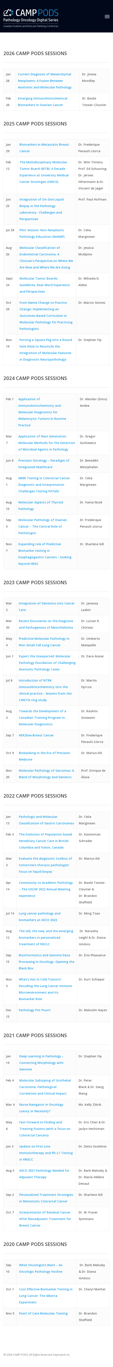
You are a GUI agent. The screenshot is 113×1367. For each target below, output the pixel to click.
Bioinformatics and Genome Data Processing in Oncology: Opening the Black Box (46, 961)
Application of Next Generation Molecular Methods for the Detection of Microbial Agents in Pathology (46, 442)
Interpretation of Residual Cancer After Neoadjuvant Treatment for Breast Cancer (45, 1218)
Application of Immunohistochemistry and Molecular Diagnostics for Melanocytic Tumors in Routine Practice (42, 412)
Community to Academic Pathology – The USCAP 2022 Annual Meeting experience (46, 889)
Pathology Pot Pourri (34, 1010)
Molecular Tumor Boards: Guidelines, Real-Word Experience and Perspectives (44, 285)
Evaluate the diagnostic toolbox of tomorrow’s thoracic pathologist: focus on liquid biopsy (45, 865)
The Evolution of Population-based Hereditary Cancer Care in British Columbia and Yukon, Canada (45, 840)
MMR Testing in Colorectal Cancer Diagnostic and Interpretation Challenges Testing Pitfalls (44, 484)
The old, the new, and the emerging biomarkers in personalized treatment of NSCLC (46, 937)
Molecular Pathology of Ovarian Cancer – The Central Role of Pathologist (42, 526)
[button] (107, 16)
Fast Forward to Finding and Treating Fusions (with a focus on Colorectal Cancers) (44, 1128)
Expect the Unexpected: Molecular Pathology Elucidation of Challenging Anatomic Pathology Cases (47, 662)
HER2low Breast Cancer (36, 735)
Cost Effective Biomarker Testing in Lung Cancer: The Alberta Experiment (46, 1295)
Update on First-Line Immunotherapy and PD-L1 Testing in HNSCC (46, 1152)
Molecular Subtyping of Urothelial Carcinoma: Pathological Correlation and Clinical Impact (45, 1086)
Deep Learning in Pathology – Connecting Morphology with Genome (41, 1062)
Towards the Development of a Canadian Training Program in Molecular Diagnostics (42, 717)
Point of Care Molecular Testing (43, 1313)
